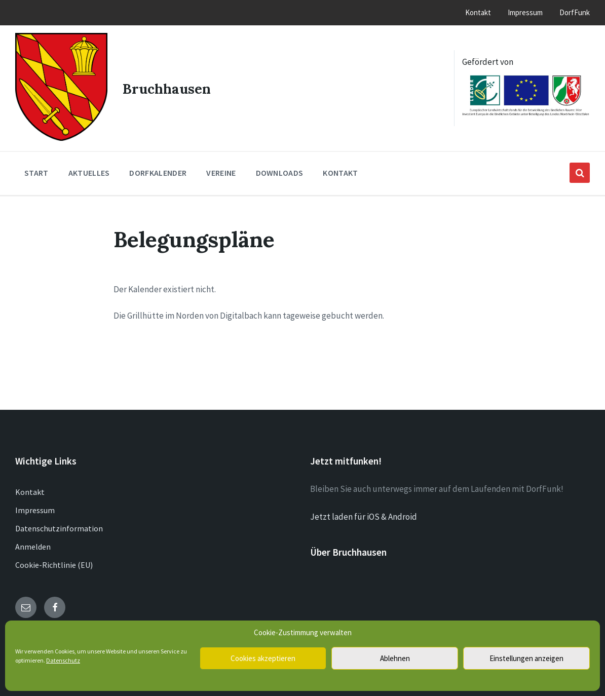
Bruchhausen (168, 86)
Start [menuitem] (36, 170)
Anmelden (33, 543)
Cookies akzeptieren (263, 658)
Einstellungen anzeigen (526, 658)
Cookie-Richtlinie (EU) (54, 562)
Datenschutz (63, 660)
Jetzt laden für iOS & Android (363, 513)
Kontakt (30, 489)
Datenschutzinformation (59, 525)
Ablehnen (395, 658)
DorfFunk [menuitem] (574, 12)
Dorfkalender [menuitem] (157, 170)
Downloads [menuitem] (280, 170)
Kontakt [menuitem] (478, 12)
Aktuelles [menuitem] (89, 170)
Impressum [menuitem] (525, 12)
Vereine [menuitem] (221, 170)
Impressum (35, 507)
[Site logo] (59, 134)
